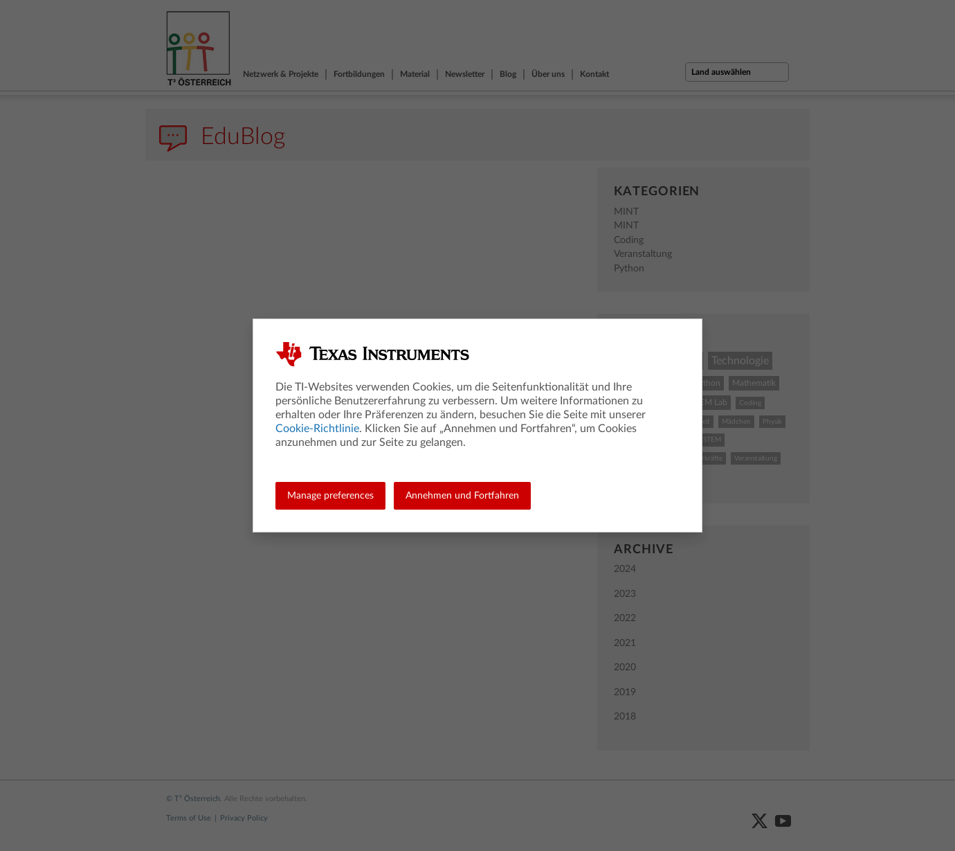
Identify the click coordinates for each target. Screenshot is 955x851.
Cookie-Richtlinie (317, 428)
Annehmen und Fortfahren (462, 496)
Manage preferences (330, 496)
